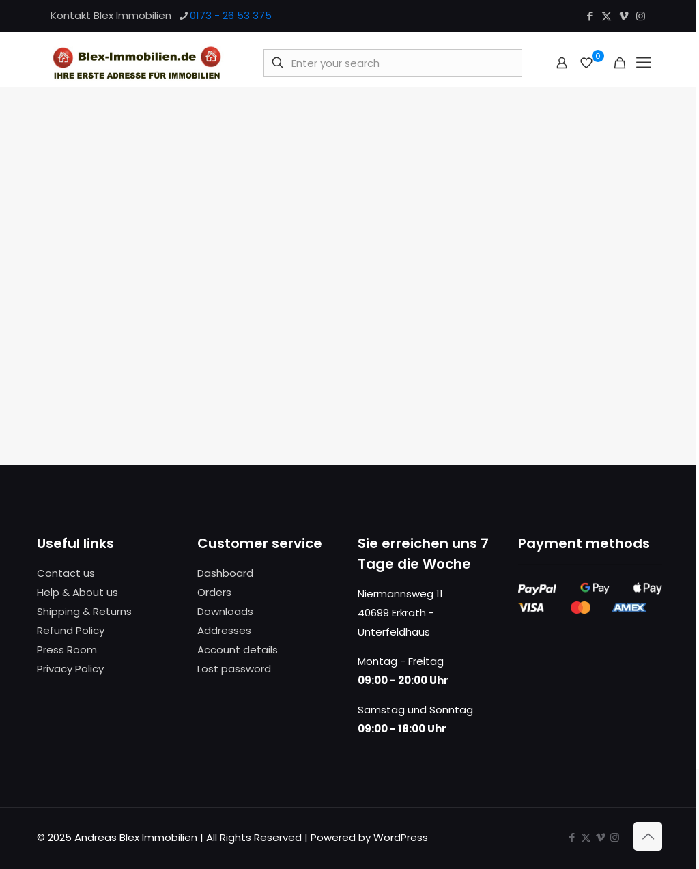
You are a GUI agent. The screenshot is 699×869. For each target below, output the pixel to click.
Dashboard (225, 573)
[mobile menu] (643, 62)
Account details (237, 649)
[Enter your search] (392, 63)
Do (204, 611)
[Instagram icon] (641, 16)
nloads (236, 611)
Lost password (234, 668)
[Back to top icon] (647, 836)
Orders (214, 592)
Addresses (224, 630)
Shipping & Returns (84, 611)
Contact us (66, 573)
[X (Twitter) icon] (606, 16)
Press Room (67, 649)
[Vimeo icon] (623, 16)
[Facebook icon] (589, 16)
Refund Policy (70, 630)
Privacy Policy (70, 668)
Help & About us (77, 592)
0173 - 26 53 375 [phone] (231, 15)
